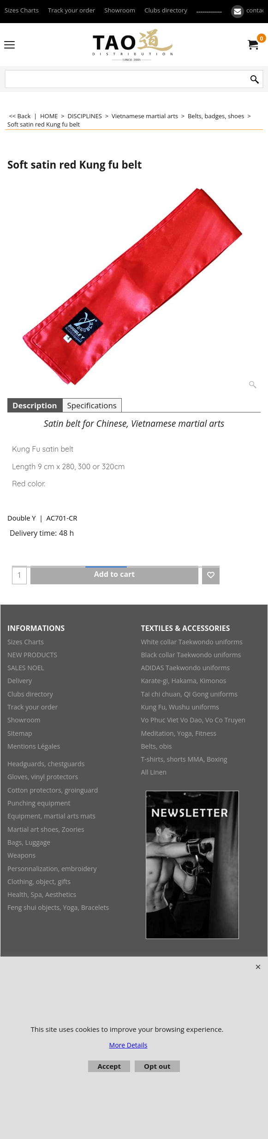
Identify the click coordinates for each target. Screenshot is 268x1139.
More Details (128, 1045)
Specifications (92, 405)
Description (34, 405)
